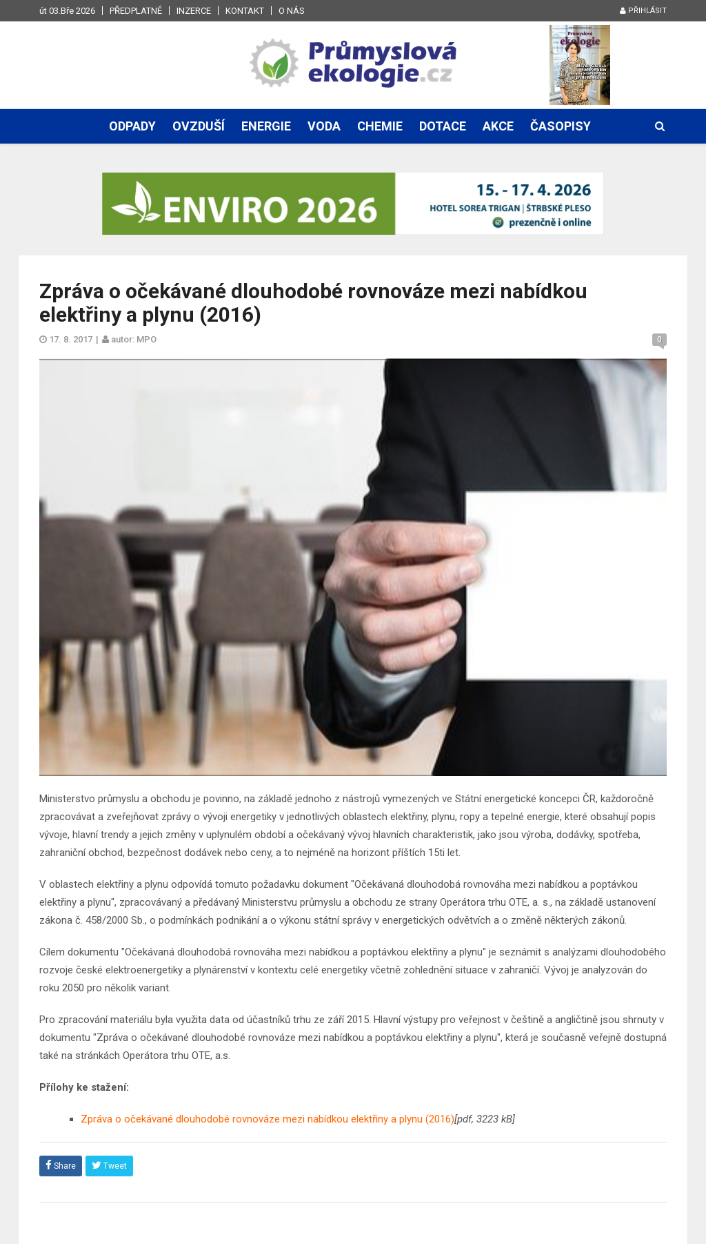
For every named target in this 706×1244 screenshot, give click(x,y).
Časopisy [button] (560, 126)
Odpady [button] (132, 126)
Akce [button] (498, 126)
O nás (292, 11)
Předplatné (136, 11)
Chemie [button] (380, 126)
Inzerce (193, 11)
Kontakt (244, 11)
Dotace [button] (442, 126)
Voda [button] (324, 126)
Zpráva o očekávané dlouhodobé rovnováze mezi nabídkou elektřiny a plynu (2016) (267, 1119)
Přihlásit (643, 10)
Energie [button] (266, 126)
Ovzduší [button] (198, 126)
